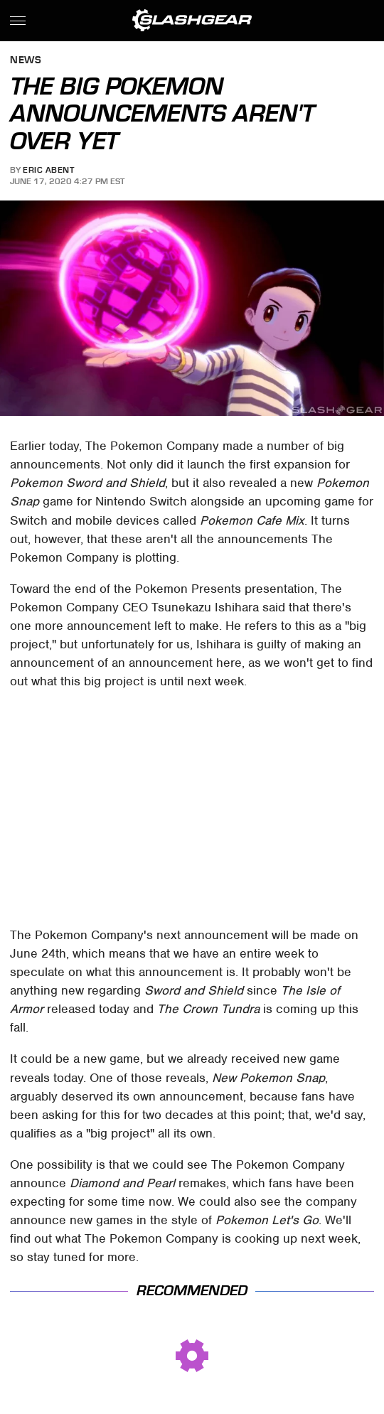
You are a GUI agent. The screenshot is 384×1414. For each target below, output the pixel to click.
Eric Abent (48, 170)
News (25, 60)
